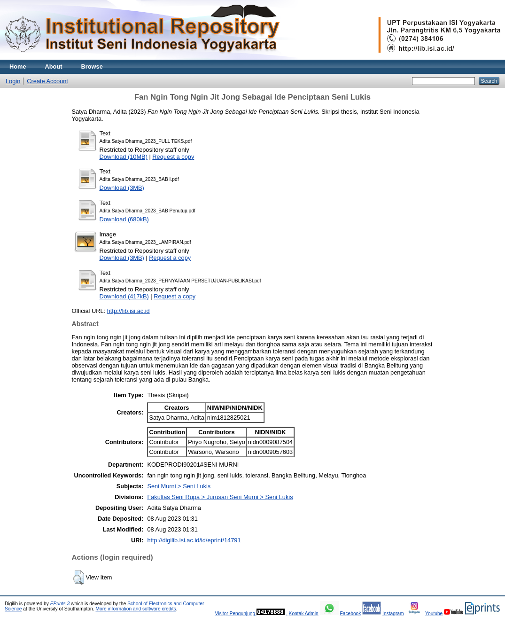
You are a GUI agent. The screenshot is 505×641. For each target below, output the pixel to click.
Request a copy (173, 156)
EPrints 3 (60, 603)
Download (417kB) (124, 296)
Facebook (350, 613)
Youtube (434, 613)
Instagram (393, 613)
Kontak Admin (304, 613)
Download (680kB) (124, 219)
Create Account (47, 81)
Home (17, 66)
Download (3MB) (122, 187)
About (53, 66)
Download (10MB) (124, 156)
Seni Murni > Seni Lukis (178, 486)
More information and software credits (135, 608)
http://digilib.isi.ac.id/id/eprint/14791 (194, 540)
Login (13, 81)
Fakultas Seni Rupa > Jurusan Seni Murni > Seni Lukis (220, 496)
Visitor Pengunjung (235, 613)
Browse (92, 66)
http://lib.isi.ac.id (128, 310)
